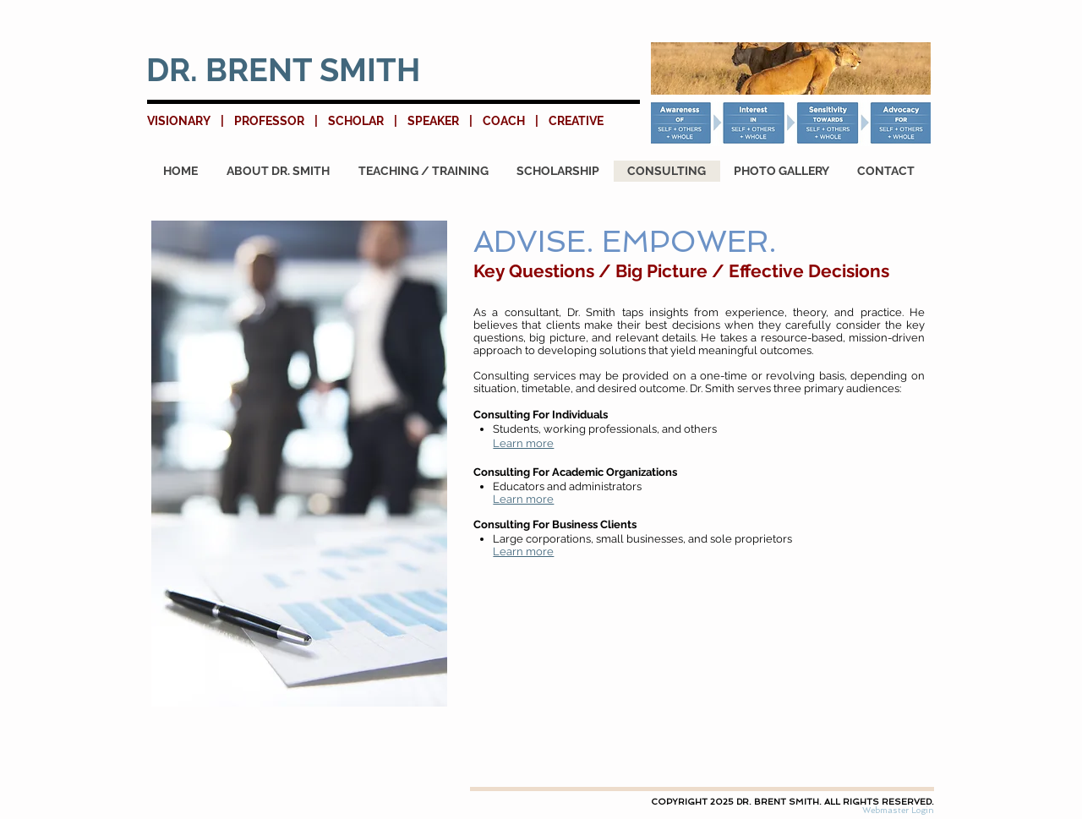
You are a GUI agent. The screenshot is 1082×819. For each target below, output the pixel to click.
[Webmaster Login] (897, 810)
